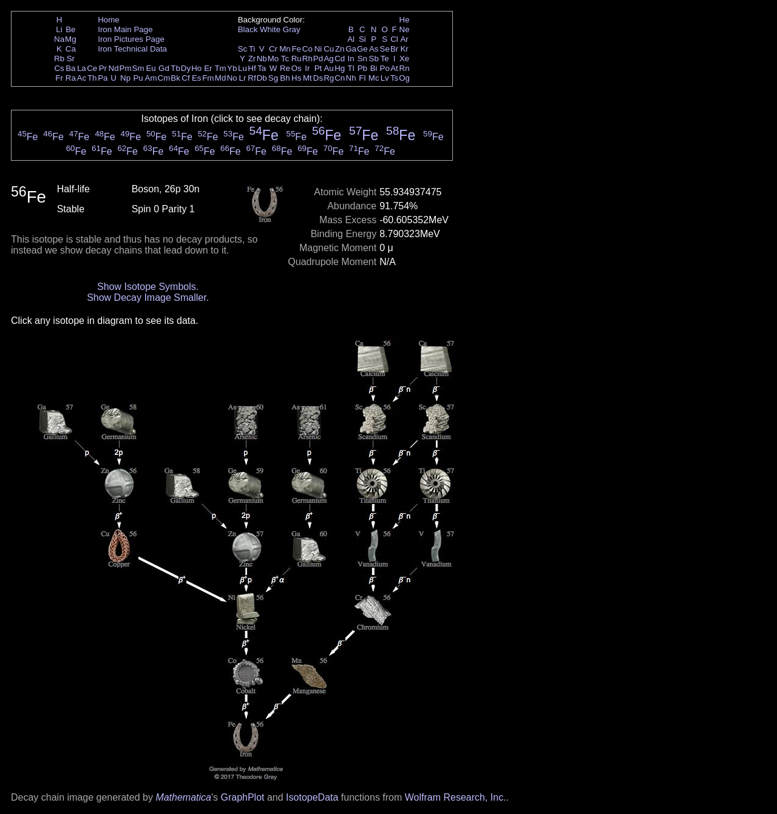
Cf (185, 77)
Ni (318, 48)
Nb (262, 58)
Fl (362, 77)
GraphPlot (242, 797)
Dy (186, 68)
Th (92, 77)
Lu (242, 68)
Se (385, 48)
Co (307, 48)
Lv (385, 77)
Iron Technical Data (132, 48)
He (404, 19)
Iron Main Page (125, 29)
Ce (92, 68)
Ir (307, 68)
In (351, 58)
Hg (339, 68)
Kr (404, 48)
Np (125, 77)
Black (248, 29)
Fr (59, 77)
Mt (307, 77)
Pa (102, 77)
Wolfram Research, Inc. (455, 797)
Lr (242, 77)
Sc (243, 48)
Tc (285, 58)
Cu (329, 48)
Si (362, 39)
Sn (362, 58)
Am (151, 77)
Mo (273, 58)
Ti (252, 48)
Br (394, 48)
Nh (351, 77)
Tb (175, 68)
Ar (404, 39)
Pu (138, 77)
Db (262, 77)
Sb (374, 58)
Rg (329, 77)
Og (404, 77)
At (394, 68)
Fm (208, 77)
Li (59, 29)
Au (328, 68)
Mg (70, 39)
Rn (404, 68)
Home (109, 19)
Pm (126, 68)
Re (285, 68)
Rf (252, 77)
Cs (59, 68)
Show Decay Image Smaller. (148, 297)
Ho (196, 68)
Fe (296, 48)
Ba (70, 68)
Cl (394, 39)
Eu (150, 68)
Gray (291, 29)
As (374, 48)
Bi (374, 68)
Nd (114, 68)
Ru (296, 58)
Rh (307, 58)
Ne (404, 29)
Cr (273, 48)
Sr (71, 58)
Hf (252, 68)
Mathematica (183, 797)
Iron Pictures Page (131, 39)
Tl (351, 68)
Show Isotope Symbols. (147, 286)
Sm (138, 68)
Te (385, 58)
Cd (339, 58)
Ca (71, 48)
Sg (273, 77)
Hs (296, 77)
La (81, 68)
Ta (261, 68)
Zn (340, 48)
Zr (252, 58)
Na (59, 39)
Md (220, 77)
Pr (103, 68)
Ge (362, 48)
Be (70, 29)
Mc (373, 77)
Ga (350, 48)
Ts (394, 77)
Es (197, 77)
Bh (285, 77)
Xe (404, 58)
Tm (220, 68)
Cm (164, 77)
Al (351, 39)
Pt (318, 68)
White (270, 29)
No (232, 77)
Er (208, 68)
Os (296, 68)
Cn (339, 77)
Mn (285, 48)
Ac (82, 77)
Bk (175, 77)
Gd (163, 68)
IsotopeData (312, 797)
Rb (59, 58)
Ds (318, 77)
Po (385, 68)
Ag (328, 58)
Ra (71, 77)
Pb (362, 68)
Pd (318, 58)
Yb (232, 68)
